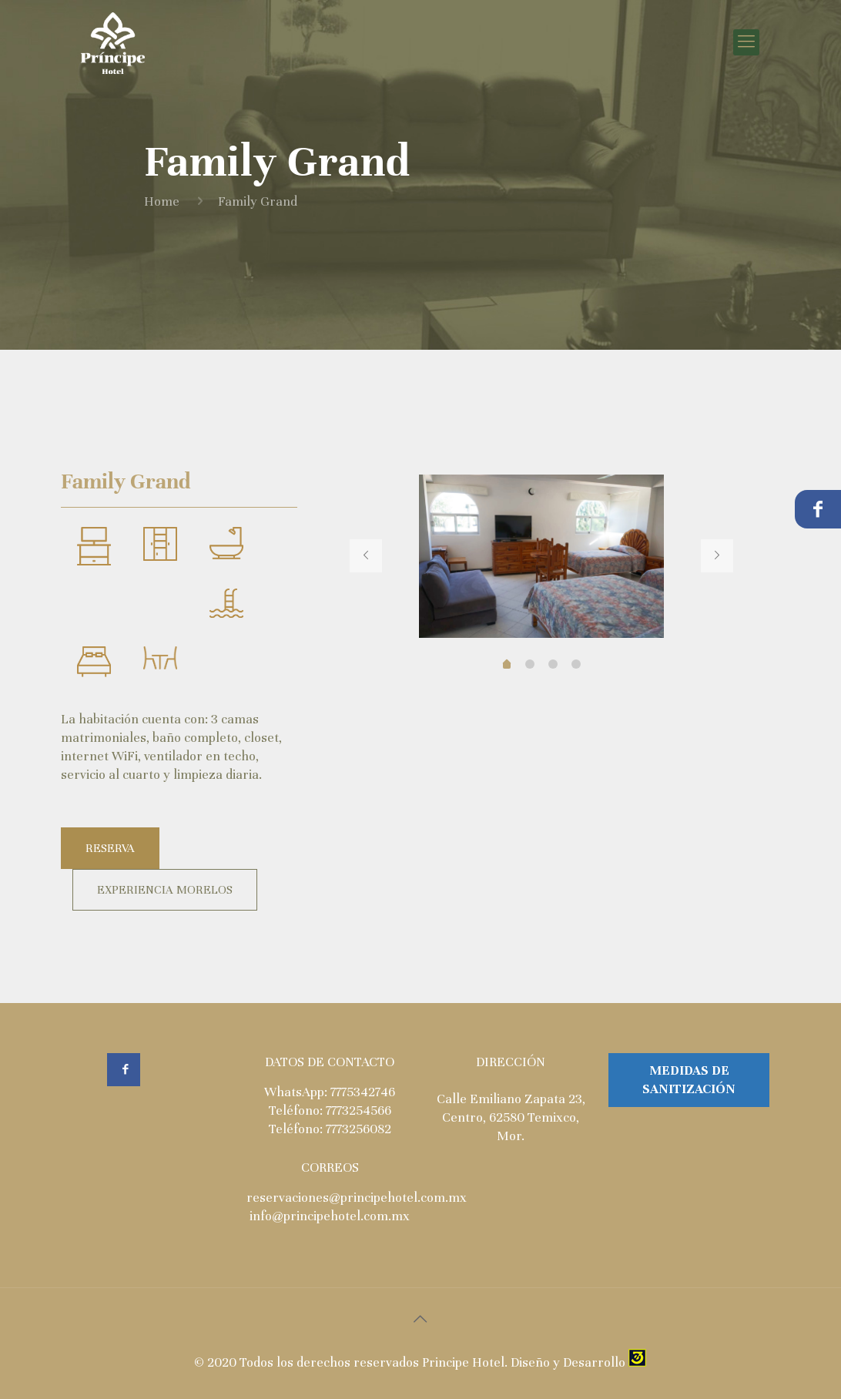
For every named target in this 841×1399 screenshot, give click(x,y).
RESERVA (110, 848)
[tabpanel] (541, 556)
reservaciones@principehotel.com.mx (356, 1197)
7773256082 (358, 1129)
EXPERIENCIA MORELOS (165, 890)
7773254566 (358, 1110)
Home (161, 201)
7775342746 (362, 1092)
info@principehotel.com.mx (330, 1216)
